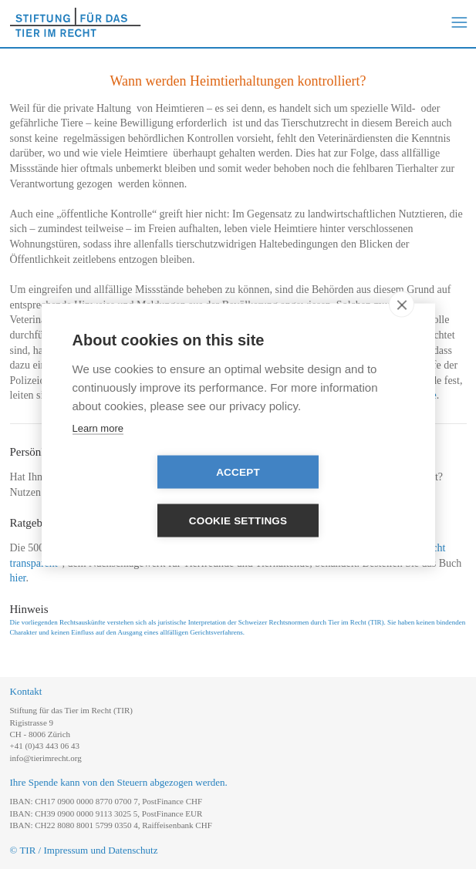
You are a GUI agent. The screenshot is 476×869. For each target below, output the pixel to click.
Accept (149, 497)
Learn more (98, 452)
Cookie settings (327, 497)
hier (18, 578)
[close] (401, 328)
